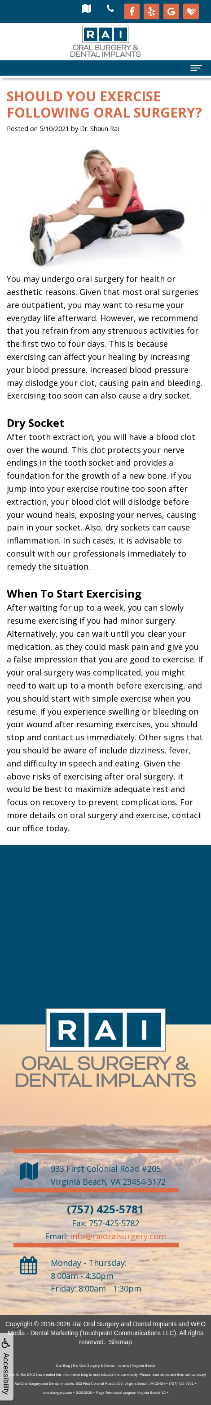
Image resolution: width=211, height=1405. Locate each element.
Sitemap (120, 1342)
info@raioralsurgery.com (118, 1236)
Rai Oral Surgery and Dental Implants (124, 1324)
